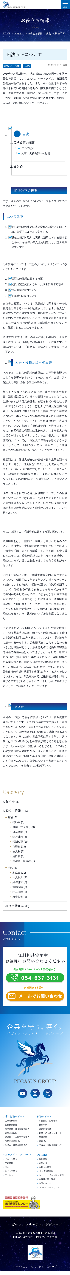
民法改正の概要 (24, 142)
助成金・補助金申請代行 (16, 1149)
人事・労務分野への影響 (35, 153)
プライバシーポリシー (49, 1191)
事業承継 (18, 831)
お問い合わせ (45, 1187)
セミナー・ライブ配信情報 (51, 1179)
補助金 (16, 822)
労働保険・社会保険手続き (17, 1133)
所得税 (16, 856)
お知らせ (9, 801)
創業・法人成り (22, 827)
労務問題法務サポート (15, 1145)
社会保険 (18, 891)
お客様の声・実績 (47, 1183)
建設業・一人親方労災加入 (17, 1141)
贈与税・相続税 (22, 861)
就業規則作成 (11, 1129)
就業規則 (18, 896)
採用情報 (43, 1163)
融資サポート (45, 1145)
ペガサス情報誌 (13, 906)
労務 (27, 66)
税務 (10, 817)
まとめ (18, 166)
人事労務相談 (11, 1125)
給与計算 (18, 882)
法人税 (16, 851)
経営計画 (18, 836)
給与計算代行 (11, 1137)
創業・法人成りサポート (50, 1137)
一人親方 (18, 877)
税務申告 (43, 1129)
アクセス (9, 1179)
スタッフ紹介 (11, 1175)
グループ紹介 (11, 1163)
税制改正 (18, 841)
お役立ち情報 (12, 66)
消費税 (16, 846)
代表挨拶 (9, 1167)
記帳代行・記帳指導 (48, 1125)
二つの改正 (28, 148)
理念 (7, 1171)
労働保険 (18, 887)
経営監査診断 (45, 1133)
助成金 (16, 872)
